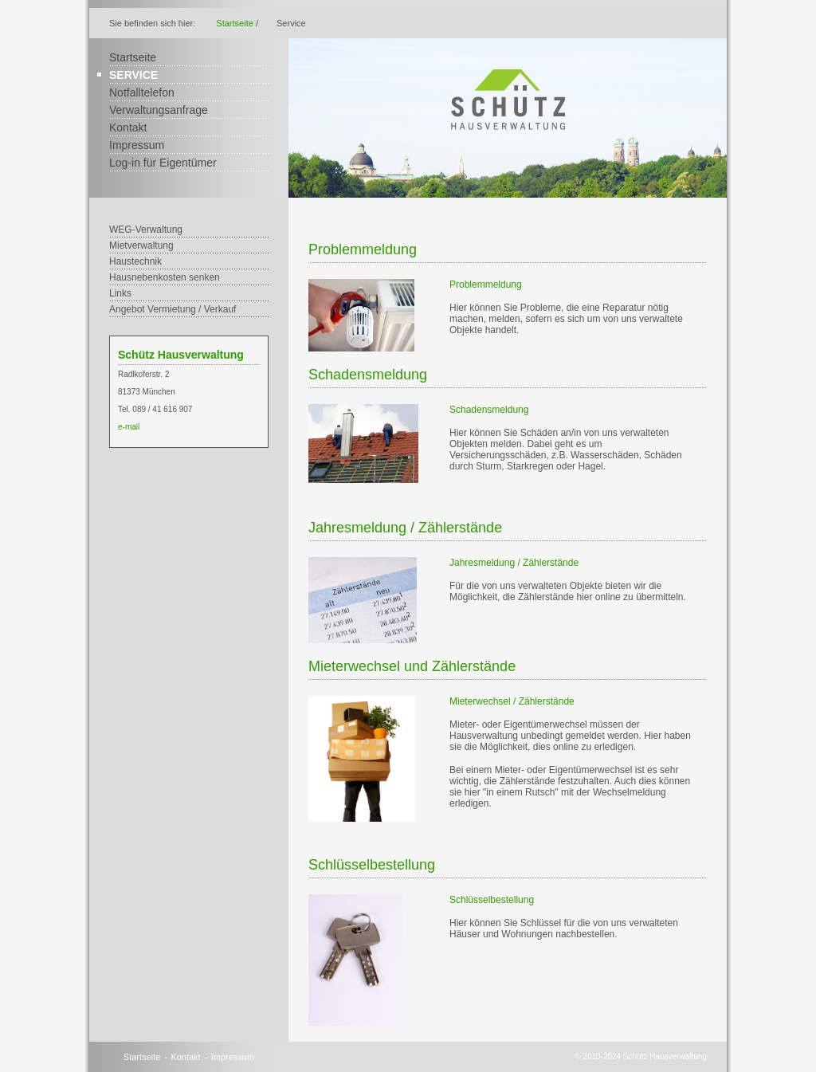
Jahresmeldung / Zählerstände (514, 562)
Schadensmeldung (488, 409)
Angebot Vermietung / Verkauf (172, 309)
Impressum (136, 145)
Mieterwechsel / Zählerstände (512, 701)
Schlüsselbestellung (491, 899)
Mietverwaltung (141, 245)
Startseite (234, 23)
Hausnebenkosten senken (164, 277)
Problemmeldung (485, 284)
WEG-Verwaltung (145, 229)
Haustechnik (135, 261)
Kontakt (128, 127)
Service (133, 75)
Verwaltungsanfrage (158, 110)
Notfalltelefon (142, 92)
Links (120, 293)
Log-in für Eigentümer (163, 162)
